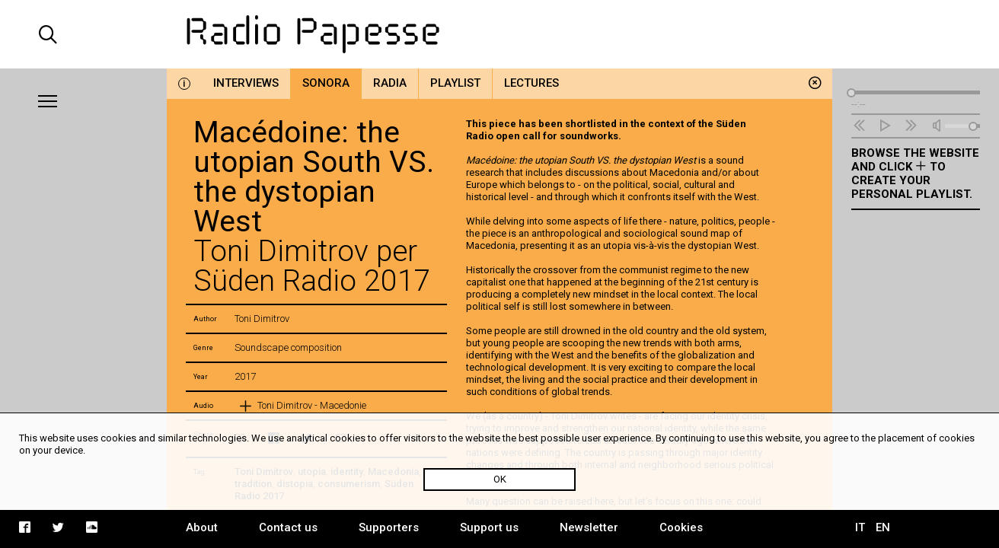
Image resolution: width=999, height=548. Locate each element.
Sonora (325, 83)
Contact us (288, 527)
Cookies (681, 527)
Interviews (246, 83)
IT (860, 527)
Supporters (389, 527)
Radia (390, 83)
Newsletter (589, 527)
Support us (489, 527)
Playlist (455, 83)
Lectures (531, 83)
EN (883, 527)
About (202, 527)
